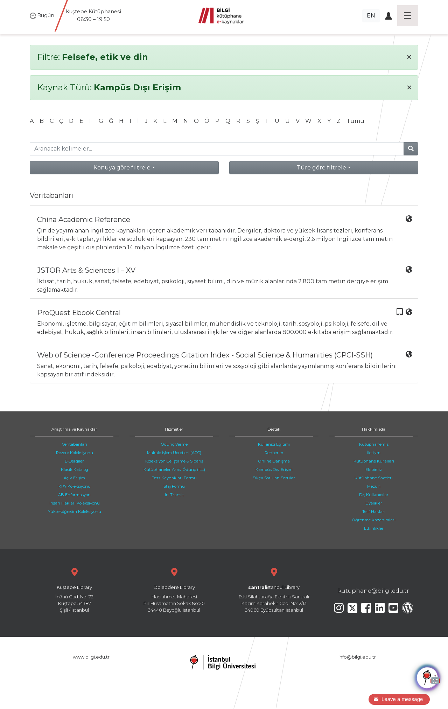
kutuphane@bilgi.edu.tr (373, 591)
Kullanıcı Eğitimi (274, 444)
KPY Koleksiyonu (74, 486)
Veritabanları (74, 444)
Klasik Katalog (74, 469)
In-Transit (174, 494)
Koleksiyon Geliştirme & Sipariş (174, 461)
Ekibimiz (373, 469)
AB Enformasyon (74, 494)
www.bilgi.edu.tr (91, 657)
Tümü (355, 121)
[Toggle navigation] (407, 15)
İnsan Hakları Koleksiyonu (74, 503)
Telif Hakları (373, 511)
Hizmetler (174, 429)
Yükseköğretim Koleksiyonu (74, 511)
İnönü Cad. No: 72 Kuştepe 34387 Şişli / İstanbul (74, 589)
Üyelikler (373, 503)
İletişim (373, 452)
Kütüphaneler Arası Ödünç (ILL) (174, 469)
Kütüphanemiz (373, 444)
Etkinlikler (374, 528)
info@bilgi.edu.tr (357, 657)
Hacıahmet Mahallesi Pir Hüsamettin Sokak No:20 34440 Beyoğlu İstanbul (174, 589)
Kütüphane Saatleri (374, 477)
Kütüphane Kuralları (374, 461)
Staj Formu (174, 486)
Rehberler (274, 452)
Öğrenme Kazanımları (374, 519)
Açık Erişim (74, 477)
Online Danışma (274, 461)
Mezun (373, 486)
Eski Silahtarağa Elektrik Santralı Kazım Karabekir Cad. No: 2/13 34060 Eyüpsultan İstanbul (273, 589)
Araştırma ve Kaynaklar (74, 429)
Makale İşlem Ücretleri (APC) (174, 452)
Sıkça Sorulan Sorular (274, 477)
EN (371, 15)
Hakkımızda (373, 429)
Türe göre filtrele (321, 167)
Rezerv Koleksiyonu (74, 452)
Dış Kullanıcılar (373, 494)
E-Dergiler (74, 461)
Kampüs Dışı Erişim (274, 469)
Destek (273, 429)
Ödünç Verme (174, 444)
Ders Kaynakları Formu (174, 477)
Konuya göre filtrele (121, 167)
